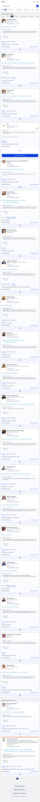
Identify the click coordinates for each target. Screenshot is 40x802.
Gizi (12, 16)
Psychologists (17, 796)
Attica (3, 16)
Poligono (16, 16)
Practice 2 (19, 766)
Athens (7, 16)
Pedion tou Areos (24, 16)
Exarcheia (32, 16)
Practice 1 (4, 41)
